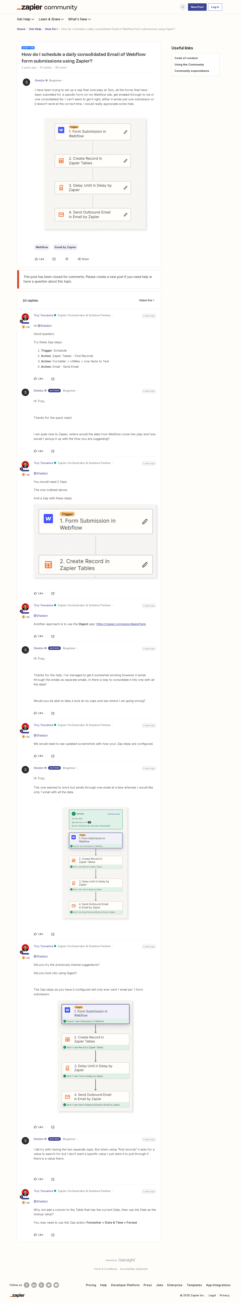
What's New (80, 19)
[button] (197, 7)
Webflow (42, 247)
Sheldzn (40, 80)
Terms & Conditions (105, 1268)
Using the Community (189, 64)
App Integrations (218, 1285)
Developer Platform (125, 1285)
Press (148, 1285)
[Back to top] (233, 1263)
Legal (212, 1295)
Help (103, 1285)
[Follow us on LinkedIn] (34, 1285)
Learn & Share (52, 19)
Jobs (159, 1285)
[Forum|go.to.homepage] (48, 7)
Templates (194, 1285)
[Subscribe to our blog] (41, 1285)
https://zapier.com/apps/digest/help (121, 624)
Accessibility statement (134, 1268)
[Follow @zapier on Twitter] (49, 1285)
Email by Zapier (65, 247)
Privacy (225, 1295)
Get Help (26, 19)
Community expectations (191, 71)
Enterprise (174, 1285)
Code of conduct (186, 58)
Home (21, 29)
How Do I (51, 29)
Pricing (91, 1285)
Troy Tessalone (43, 315)
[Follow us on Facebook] (26, 1285)
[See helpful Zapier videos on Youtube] (56, 1285)
